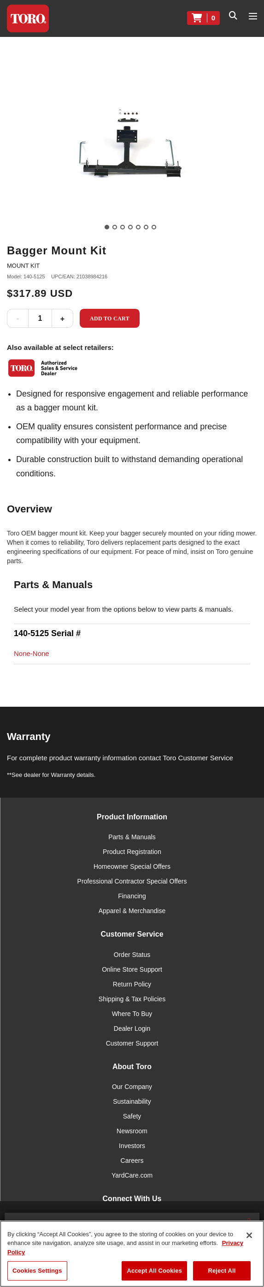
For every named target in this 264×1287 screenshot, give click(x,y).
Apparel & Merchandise (132, 910)
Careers (132, 1160)
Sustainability (132, 1101)
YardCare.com (132, 1175)
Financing (132, 896)
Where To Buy (132, 1013)
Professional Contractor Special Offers (132, 881)
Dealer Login (132, 1028)
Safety (132, 1116)
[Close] (249, 1235)
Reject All (221, 1270)
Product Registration (132, 851)
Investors (132, 1145)
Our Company (132, 1086)
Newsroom (132, 1131)
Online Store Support (132, 969)
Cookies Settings (37, 1270)
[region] (132, 1254)
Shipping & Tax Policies (132, 999)
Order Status (132, 954)
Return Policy (132, 984)
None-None (31, 653)
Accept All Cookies (154, 1270)
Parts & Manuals (132, 837)
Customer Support (132, 1043)
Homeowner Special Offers (132, 866)
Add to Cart (109, 318)
